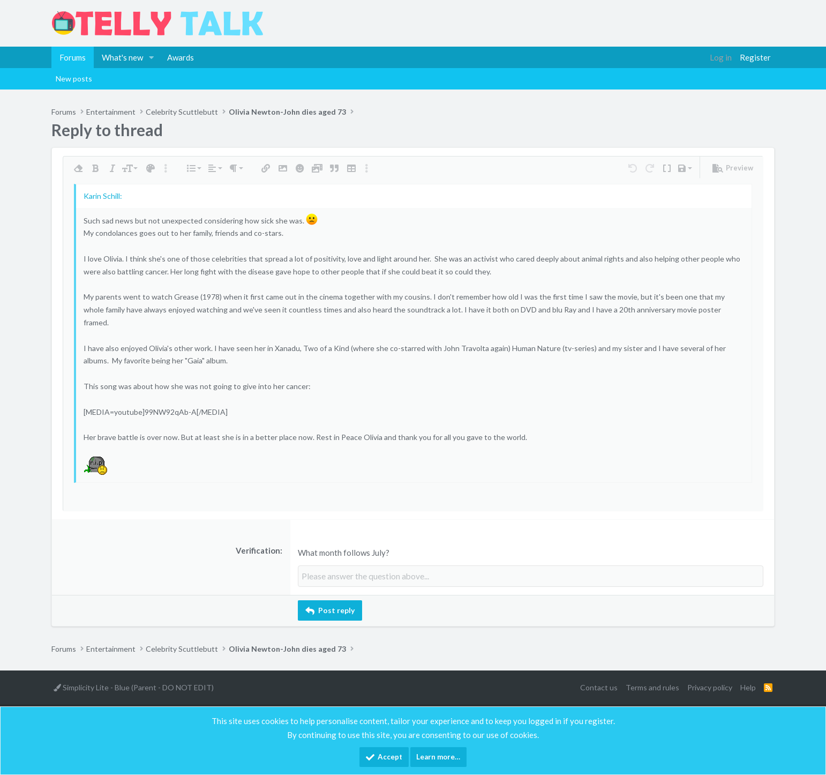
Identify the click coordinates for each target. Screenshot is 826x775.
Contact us (599, 686)
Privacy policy (709, 686)
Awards (180, 57)
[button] (151, 57)
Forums (72, 57)
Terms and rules (652, 686)
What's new (122, 57)
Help (748, 686)
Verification (258, 550)
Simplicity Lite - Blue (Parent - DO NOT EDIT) (134, 686)
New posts (74, 78)
